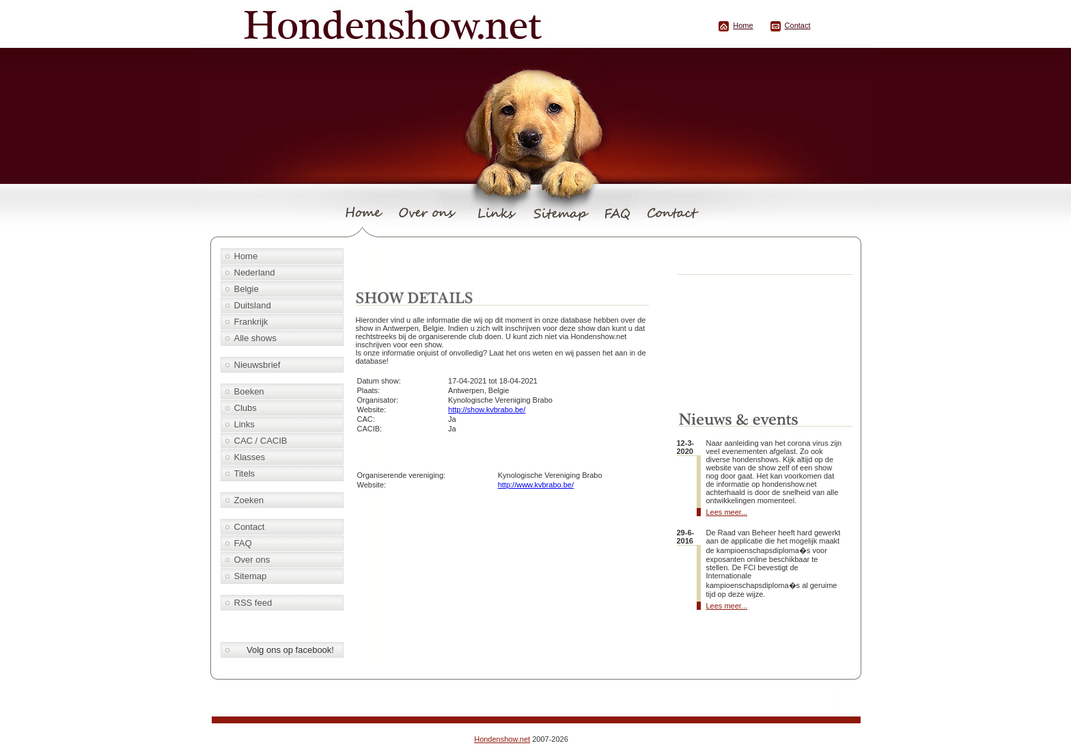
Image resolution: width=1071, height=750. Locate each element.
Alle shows (255, 338)
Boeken (249, 391)
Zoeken (249, 500)
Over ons (252, 559)
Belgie (246, 289)
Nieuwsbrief (257, 365)
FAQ (243, 543)
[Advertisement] (511, 264)
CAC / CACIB (261, 441)
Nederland (254, 272)
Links (244, 424)
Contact (798, 25)
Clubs (245, 408)
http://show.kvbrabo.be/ (486, 409)
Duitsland (252, 305)
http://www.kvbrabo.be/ (536, 485)
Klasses (250, 457)
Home (743, 25)
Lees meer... (727, 512)
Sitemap (250, 576)
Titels (244, 473)
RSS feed (253, 603)
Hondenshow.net (502, 739)
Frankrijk (251, 322)
